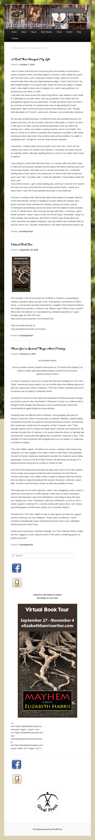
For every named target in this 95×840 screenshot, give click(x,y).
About (23, 32)
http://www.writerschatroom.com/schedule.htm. (32, 318)
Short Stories (46, 32)
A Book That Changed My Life (30, 59)
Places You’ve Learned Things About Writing (38, 349)
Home (14, 32)
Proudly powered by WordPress (47, 829)
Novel (33, 32)
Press (59, 32)
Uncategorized (26, 231)
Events (69, 32)
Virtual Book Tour (21, 245)
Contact (15, 38)
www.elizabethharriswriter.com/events (28, 329)
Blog (79, 32)
